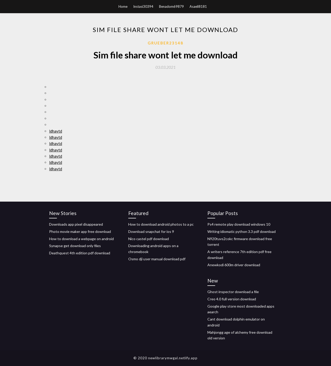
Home (122, 6)
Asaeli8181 (198, 6)
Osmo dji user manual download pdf (156, 259)
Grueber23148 (165, 43)
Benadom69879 (171, 6)
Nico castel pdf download (148, 239)
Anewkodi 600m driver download (233, 265)
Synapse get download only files (75, 245)
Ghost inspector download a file (233, 291)
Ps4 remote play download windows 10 (238, 224)
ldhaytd (55, 131)
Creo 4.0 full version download (231, 299)
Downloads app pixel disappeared (76, 224)
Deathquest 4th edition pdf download (79, 253)
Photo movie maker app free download (80, 231)
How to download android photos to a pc (161, 224)
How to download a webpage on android (81, 239)
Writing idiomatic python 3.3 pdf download (241, 231)
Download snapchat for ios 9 (151, 231)
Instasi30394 (143, 6)
